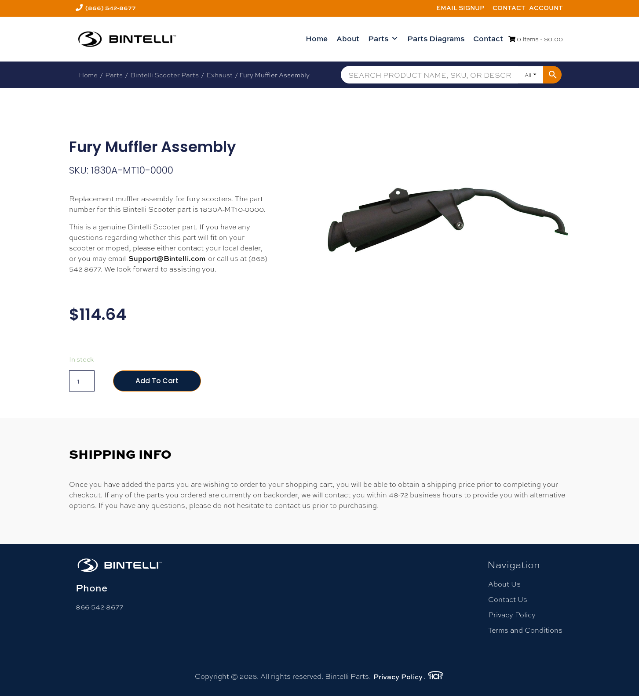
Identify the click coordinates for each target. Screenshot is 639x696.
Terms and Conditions (525, 630)
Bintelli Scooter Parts (164, 75)
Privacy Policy (512, 614)
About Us (504, 584)
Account (546, 8)
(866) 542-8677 (110, 8)
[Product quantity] (82, 381)
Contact (509, 8)
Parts (383, 38)
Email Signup (460, 8)
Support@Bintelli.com (166, 258)
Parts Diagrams (435, 38)
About (347, 38)
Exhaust (219, 75)
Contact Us (507, 599)
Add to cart (157, 381)
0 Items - (535, 38)
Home (317, 38)
